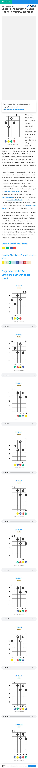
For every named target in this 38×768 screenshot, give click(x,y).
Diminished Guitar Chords (11, 191)
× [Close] (36, 765)
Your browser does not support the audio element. (19, 326)
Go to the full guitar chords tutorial (13, 110)
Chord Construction (8, 197)
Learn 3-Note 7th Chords (14, 200)
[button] (36, 2)
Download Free (32, 766)
